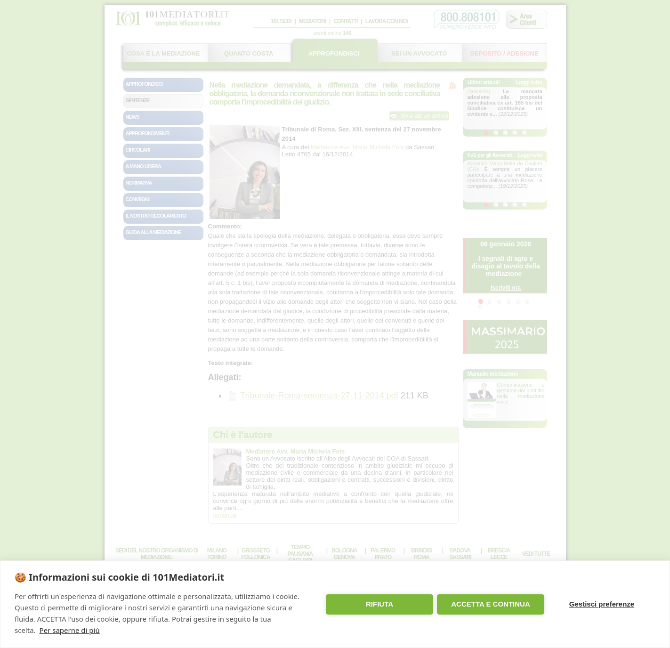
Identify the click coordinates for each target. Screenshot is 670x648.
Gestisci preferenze (601, 604)
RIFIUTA (379, 604)
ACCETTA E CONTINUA (490, 604)
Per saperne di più (70, 630)
